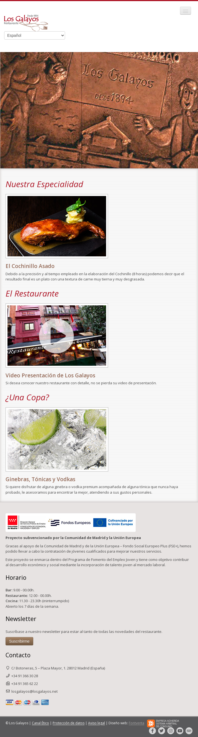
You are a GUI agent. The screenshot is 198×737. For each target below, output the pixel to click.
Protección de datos (68, 723)
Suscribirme (19, 641)
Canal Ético (40, 723)
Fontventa (136, 723)
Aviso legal (96, 723)
